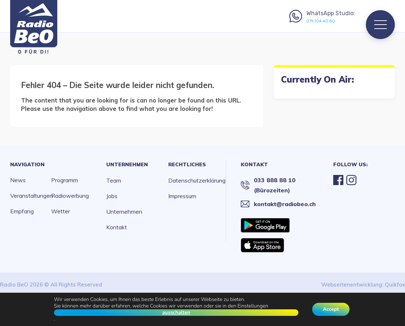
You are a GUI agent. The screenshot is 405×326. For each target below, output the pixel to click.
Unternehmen (127, 164)
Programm (64, 180)
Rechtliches (187, 164)
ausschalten (176, 312)
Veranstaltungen (30, 195)
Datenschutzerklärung (197, 180)
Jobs (111, 196)
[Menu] (380, 24)
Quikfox (395, 284)
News (18, 180)
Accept (331, 309)
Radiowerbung (70, 195)
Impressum (182, 196)
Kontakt (116, 227)
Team (113, 180)
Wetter (60, 211)
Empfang (22, 211)
